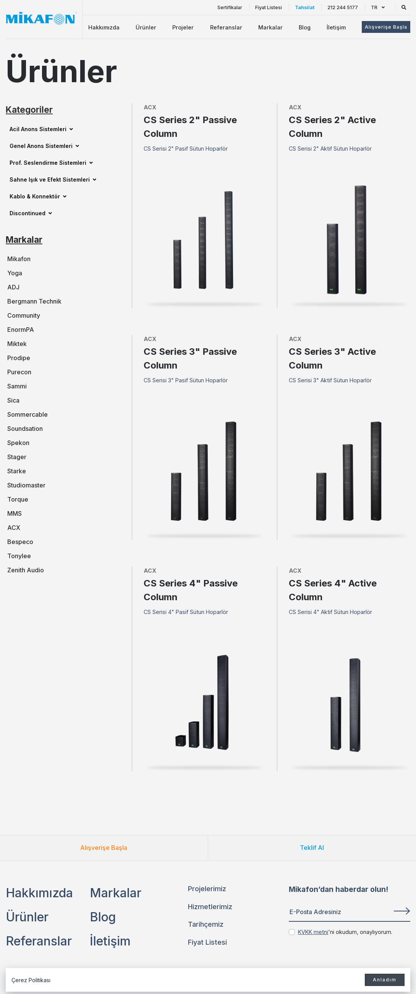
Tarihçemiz (205, 924)
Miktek (17, 344)
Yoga (14, 273)
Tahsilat (304, 7)
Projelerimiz (207, 889)
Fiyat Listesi (268, 7)
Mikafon (19, 259)
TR (378, 7)
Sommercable (27, 414)
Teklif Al (312, 847)
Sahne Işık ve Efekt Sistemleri (53, 179)
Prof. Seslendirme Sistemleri (51, 162)
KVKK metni (313, 932)
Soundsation (25, 428)
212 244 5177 (342, 7)
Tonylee (19, 556)
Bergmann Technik (34, 301)
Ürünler (146, 27)
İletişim (336, 27)
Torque (17, 499)
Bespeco (20, 542)
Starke (16, 471)
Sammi (17, 386)
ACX (13, 527)
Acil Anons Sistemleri (41, 129)
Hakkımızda (104, 27)
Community (23, 315)
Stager (16, 457)
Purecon (19, 372)
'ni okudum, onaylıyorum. (345, 932)
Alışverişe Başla (103, 847)
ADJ (13, 287)
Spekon (18, 443)
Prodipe (18, 358)
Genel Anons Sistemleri (44, 146)
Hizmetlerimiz (210, 907)
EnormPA (20, 329)
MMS (14, 513)
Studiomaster (26, 485)
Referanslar (226, 27)
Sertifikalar (229, 7)
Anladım (385, 980)
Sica (13, 400)
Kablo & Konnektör (38, 196)
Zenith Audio (25, 570)
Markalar (270, 27)
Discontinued (31, 213)
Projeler (183, 27)
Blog (305, 27)
